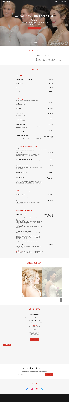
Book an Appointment (34, 28)
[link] (8, 1)
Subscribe (49, 382)
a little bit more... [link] (63, 1)
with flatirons (36, 256)
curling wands (19, 259)
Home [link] (56, 1)
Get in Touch (34, 347)
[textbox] (30, 382)
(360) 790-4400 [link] (34, 42)
